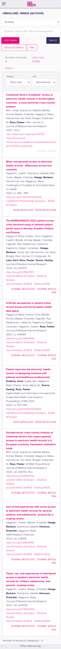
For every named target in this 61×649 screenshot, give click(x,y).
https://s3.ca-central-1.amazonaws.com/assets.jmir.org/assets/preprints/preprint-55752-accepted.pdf (31, 142)
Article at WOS (42, 284)
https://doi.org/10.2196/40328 (20, 609)
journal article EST (23, 289)
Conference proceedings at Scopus (26, 413)
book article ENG (45, 210)
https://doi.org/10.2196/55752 (20, 476)
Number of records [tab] (15, 60)
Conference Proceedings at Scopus (26, 201)
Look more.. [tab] (38, 60)
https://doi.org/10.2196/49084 (20, 338)
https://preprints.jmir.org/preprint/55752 (25, 134)
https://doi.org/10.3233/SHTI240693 (23, 409)
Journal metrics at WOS (19, 284)
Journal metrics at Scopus (20, 276)
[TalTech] (31, 4)
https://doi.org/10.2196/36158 (20, 542)
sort (34, 76)
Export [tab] (9, 68)
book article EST (23, 210)
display (10, 76)
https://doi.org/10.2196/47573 (20, 272)
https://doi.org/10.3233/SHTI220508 (23, 197)
